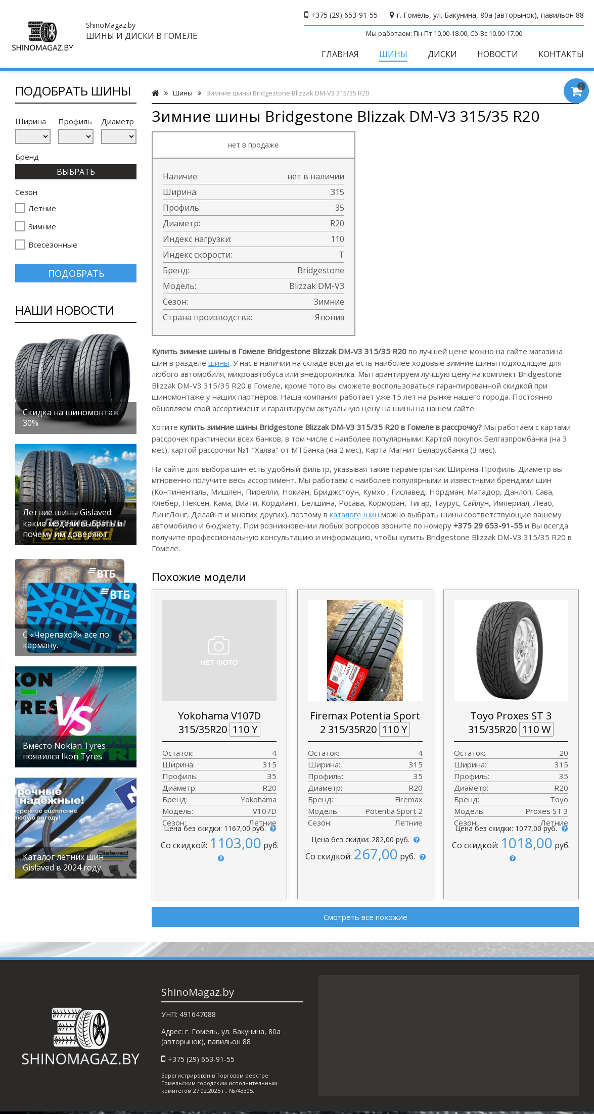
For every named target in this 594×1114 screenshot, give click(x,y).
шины (219, 363)
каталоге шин (354, 514)
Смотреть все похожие (365, 917)
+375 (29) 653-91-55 (344, 15)
